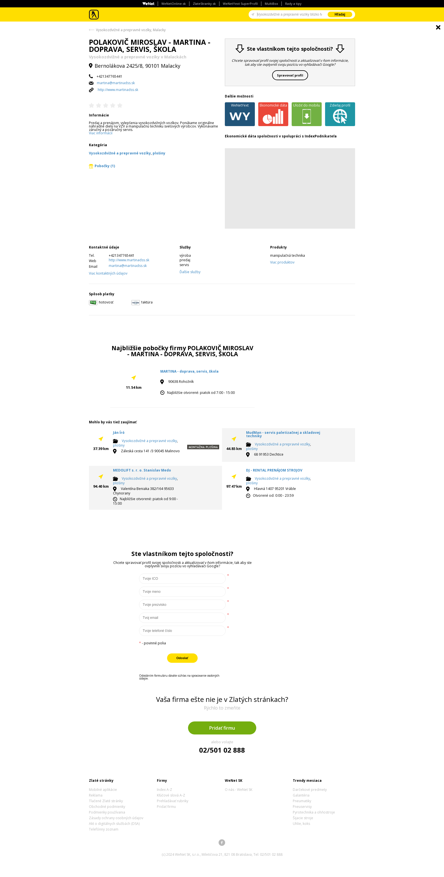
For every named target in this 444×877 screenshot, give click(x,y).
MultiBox (271, 3)
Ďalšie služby (190, 271)
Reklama (96, 795)
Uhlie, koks (301, 823)
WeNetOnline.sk (173, 3)
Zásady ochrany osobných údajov (116, 818)
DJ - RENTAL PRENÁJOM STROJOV (274, 470)
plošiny (119, 445)
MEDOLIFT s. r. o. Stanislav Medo (142, 470)
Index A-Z (164, 789)
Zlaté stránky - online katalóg (94, 15)
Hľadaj (340, 14)
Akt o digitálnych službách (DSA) (114, 823)
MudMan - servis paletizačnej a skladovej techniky (283, 434)
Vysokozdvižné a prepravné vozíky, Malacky (131, 29)
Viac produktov (282, 262)
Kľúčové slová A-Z (171, 795)
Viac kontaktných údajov (108, 273)
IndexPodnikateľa (321, 136)
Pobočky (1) (102, 165)
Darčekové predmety (310, 789)
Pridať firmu (222, 728)
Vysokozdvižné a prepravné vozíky (149, 441)
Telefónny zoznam (103, 829)
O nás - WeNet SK (238, 789)
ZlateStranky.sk (204, 3)
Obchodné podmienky (107, 806)
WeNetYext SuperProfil (240, 3)
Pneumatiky (302, 801)
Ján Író (119, 432)
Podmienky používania (107, 812)
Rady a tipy (293, 3)
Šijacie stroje (303, 818)
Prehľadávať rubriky (172, 801)
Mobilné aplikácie (103, 789)
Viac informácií (100, 133)
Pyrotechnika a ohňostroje (314, 812)
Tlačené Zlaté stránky (106, 801)
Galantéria (301, 795)
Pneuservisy (302, 806)
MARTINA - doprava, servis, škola (189, 371)
